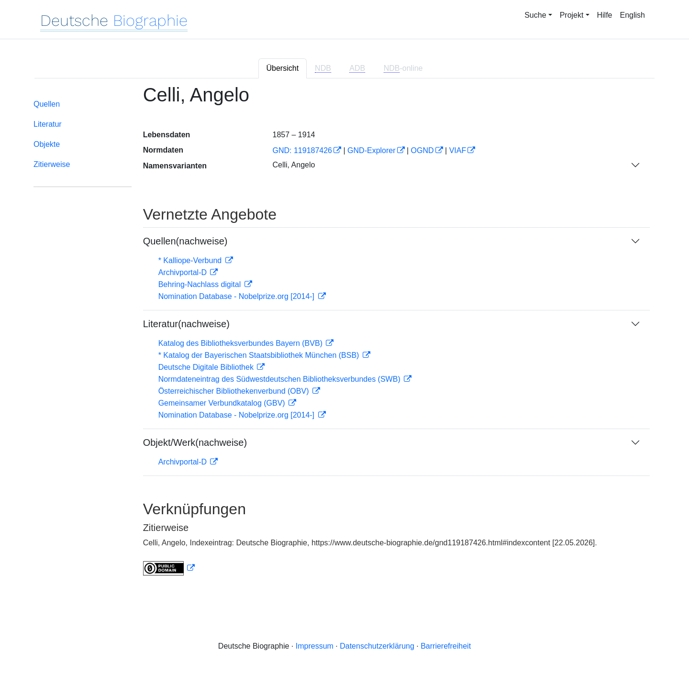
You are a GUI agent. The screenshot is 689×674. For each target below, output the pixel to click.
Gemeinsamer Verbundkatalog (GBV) (222, 403)
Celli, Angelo (293, 165)
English (632, 15)
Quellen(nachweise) (185, 241)
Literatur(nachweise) (186, 324)
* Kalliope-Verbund (191, 260)
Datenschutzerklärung (377, 646)
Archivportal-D (183, 272)
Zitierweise (51, 164)
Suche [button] (535, 15)
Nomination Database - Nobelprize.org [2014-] (237, 296)
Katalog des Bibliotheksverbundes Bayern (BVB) (241, 343)
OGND (422, 150)
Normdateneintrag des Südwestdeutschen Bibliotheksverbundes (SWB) (280, 379)
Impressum (314, 646)
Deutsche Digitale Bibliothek (207, 367)
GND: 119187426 (302, 150)
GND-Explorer (371, 150)
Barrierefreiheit (446, 646)
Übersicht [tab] (283, 68)
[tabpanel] (344, 335)
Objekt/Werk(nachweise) (195, 442)
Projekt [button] (572, 15)
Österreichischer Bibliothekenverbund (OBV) (234, 391)
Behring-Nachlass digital (200, 284)
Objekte (46, 144)
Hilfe (604, 15)
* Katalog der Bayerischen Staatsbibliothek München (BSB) (259, 355)
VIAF (458, 150)
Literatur (47, 124)
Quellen (46, 104)
